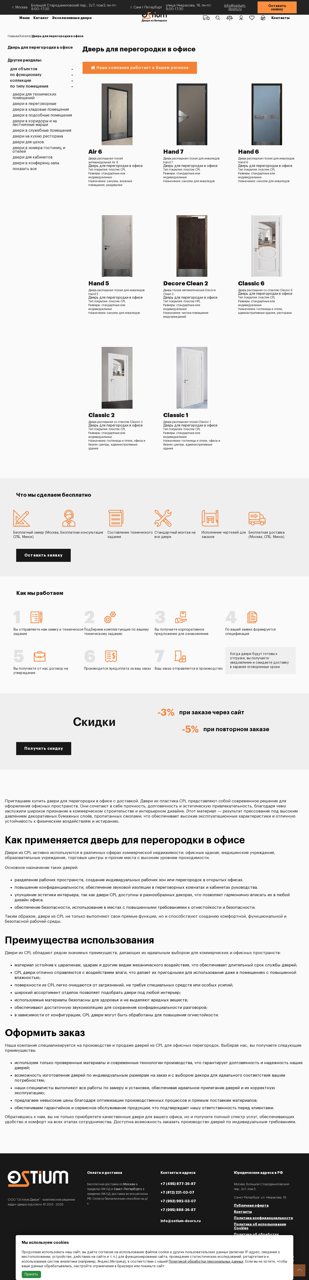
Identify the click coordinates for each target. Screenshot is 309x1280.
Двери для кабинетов (33, 157)
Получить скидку (43, 748)
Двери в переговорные (34, 104)
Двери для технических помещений (34, 96)
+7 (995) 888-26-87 (178, 1209)
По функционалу (26, 75)
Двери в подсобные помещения (42, 115)
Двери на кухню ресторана (38, 136)
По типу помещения (29, 86)
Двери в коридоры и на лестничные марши (35, 123)
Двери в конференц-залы (36, 163)
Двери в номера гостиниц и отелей (39, 149)
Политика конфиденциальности (263, 1218)
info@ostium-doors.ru (235, 7)
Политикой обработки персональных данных (206, 1261)
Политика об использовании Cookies (260, 1226)
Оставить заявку (277, 7)
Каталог (41, 18)
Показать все (25, 169)
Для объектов (23, 69)
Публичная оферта (251, 1205)
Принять (31, 1274)
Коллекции (20, 81)
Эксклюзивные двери (71, 18)
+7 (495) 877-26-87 (178, 1183)
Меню (24, 18)
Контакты (280, 18)
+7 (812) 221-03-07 (177, 1192)
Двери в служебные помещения (42, 130)
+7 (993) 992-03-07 (178, 1201)
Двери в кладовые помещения (41, 109)
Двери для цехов (28, 142)
